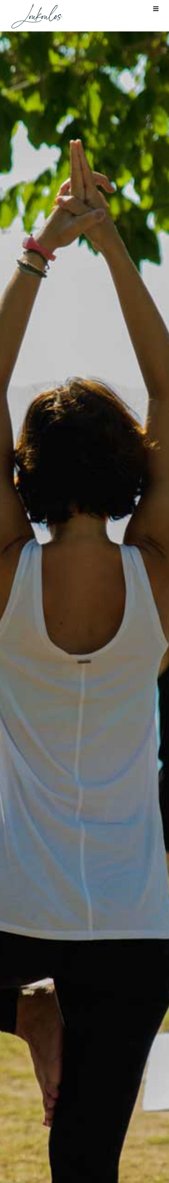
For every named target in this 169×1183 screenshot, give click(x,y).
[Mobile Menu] (156, 8)
